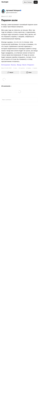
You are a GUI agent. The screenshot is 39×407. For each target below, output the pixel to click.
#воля (24, 65)
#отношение (5, 65)
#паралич (30, 65)
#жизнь (13, 65)
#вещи (19, 65)
